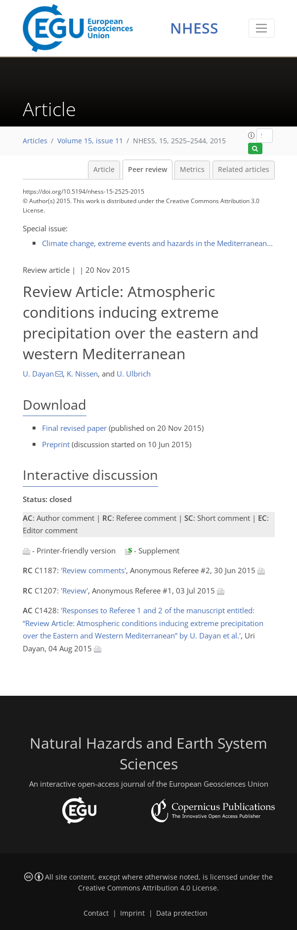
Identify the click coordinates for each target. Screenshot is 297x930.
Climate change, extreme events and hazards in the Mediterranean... (157, 243)
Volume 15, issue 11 (90, 140)
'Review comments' (93, 570)
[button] (251, 135)
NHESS (194, 28)
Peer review (147, 169)
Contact (96, 913)
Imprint (132, 913)
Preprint (56, 444)
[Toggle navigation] (262, 28)
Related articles (243, 169)
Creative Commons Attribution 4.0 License (147, 888)
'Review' (74, 590)
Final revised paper (74, 428)
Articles (35, 140)
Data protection (182, 913)
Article (104, 169)
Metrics (192, 169)
